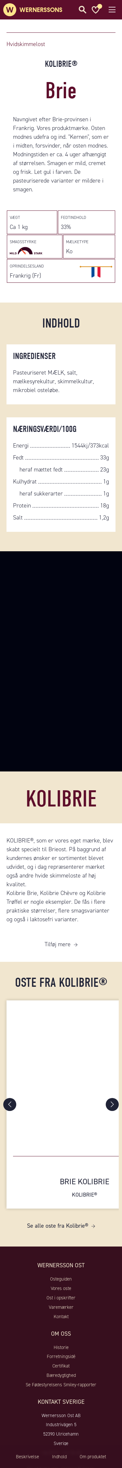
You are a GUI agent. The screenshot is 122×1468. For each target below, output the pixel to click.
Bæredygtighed (61, 1375)
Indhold (59, 1456)
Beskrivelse (27, 1456)
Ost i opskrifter (61, 1298)
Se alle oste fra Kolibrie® (57, 1226)
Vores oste (61, 1288)
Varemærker (61, 1307)
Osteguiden (61, 1279)
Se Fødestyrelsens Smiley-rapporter (61, 1384)
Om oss (61, 1334)
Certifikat (61, 1366)
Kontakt (61, 1316)
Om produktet (93, 1456)
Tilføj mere (58, 944)
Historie (61, 1347)
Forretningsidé (61, 1356)
